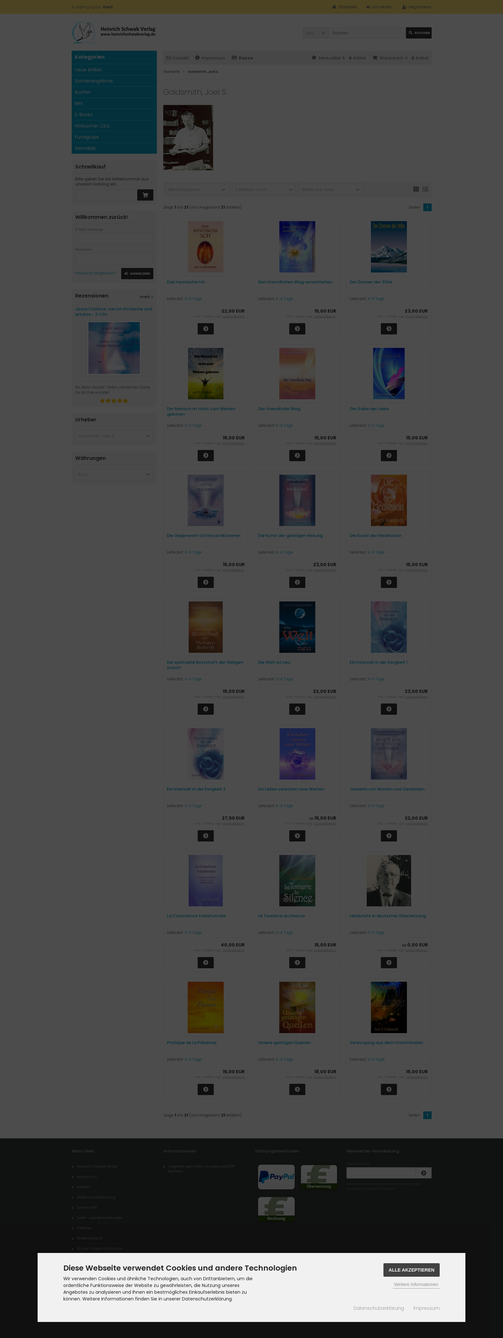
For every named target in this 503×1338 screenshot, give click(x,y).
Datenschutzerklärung (379, 1308)
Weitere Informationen (416, 1284)
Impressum (426, 1308)
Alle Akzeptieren (412, 1270)
